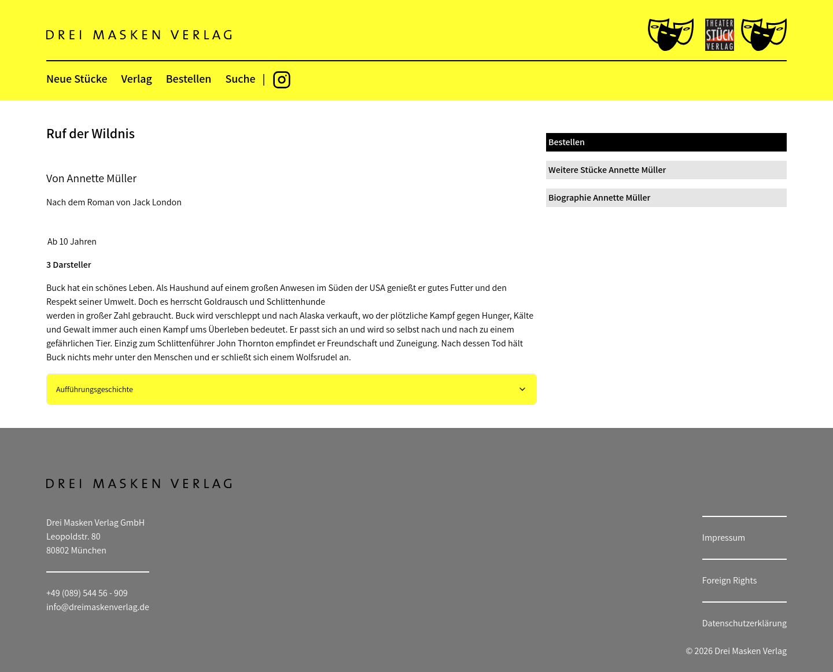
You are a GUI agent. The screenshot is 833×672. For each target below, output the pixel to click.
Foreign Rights (729, 580)
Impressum (723, 537)
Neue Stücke (76, 78)
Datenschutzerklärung (744, 623)
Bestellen (189, 78)
